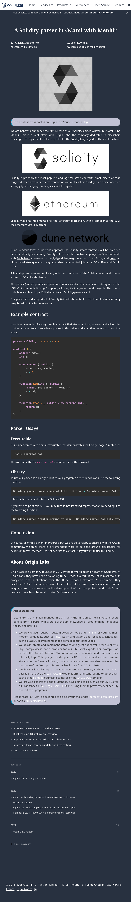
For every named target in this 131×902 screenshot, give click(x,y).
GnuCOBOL (84, 677)
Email (65, 884)
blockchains (82, 46)
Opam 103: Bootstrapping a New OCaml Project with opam (44, 807)
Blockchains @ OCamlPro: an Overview (35, 734)
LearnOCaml (53, 673)
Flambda (38, 677)
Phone (75, 884)
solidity (94, 46)
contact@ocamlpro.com (104, 697)
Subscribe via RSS (21, 844)
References (82, 5)
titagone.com (105, 12)
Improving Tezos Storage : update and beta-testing (42, 745)
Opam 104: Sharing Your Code (29, 778)
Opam (114, 669)
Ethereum (64, 220)
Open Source (102, 5)
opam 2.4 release (22, 802)
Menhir (15, 135)
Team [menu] (118, 5)
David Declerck (31, 42)
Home (31, 5)
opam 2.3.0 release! (23, 831)
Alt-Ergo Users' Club (54, 686)
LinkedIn (54, 884)
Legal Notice (24, 889)
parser (101, 46)
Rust (57, 636)
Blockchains (30, 46)
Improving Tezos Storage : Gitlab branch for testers (42, 739)
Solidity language (81, 139)
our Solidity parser (79, 131)
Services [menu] (45, 5)
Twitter (42, 884)
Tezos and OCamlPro (25, 750)
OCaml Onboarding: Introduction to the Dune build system (44, 797)
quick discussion (35, 701)
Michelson (23, 258)
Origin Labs (62, 135)
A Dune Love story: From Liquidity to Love (36, 728)
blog (85, 122)
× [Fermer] (127, 13)
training (91, 632)
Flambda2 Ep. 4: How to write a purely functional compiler (44, 812)
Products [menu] (63, 5)
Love (113, 258)
